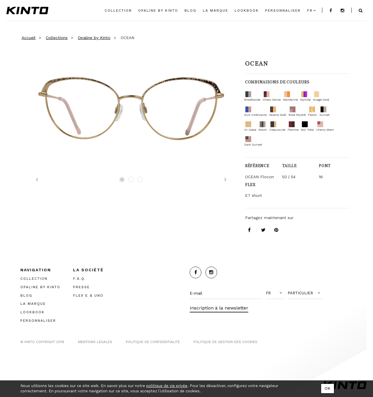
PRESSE (81, 287)
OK (327, 388)
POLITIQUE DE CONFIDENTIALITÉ (153, 342)
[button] (275, 293)
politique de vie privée (166, 386)
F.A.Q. (79, 279)
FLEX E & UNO (88, 295)
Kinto (27, 10)
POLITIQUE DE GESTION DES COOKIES (225, 342)
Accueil (29, 37)
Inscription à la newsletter (219, 308)
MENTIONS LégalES (95, 342)
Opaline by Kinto (94, 37)
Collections (57, 37)
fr (310, 10)
